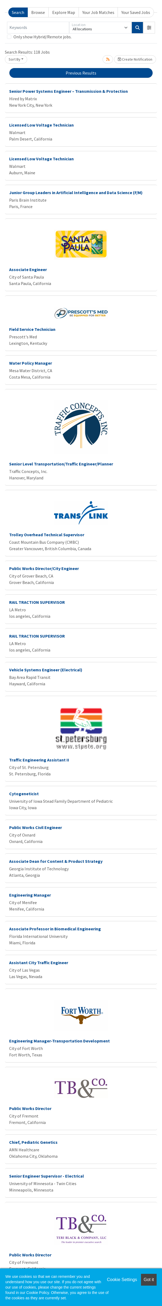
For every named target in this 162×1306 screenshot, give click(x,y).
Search (18, 12)
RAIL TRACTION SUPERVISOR (37, 602)
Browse (38, 12)
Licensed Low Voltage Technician (41, 125)
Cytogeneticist (24, 793)
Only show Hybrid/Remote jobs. (42, 36)
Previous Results (81, 73)
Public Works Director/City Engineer (44, 568)
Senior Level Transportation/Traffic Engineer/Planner (61, 464)
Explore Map (63, 12)
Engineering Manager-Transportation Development (59, 1041)
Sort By (14, 59)
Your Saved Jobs (135, 12)
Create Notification (135, 59)
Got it (149, 1279)
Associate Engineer (28, 269)
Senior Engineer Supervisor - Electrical (46, 1176)
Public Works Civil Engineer (35, 827)
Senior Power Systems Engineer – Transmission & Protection (68, 91)
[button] (149, 28)
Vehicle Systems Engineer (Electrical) (45, 669)
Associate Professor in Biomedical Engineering (55, 928)
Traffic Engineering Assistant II (39, 760)
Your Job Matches (98, 12)
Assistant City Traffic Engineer (38, 962)
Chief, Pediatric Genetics (33, 1142)
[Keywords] (38, 28)
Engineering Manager (30, 895)
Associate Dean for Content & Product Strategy (56, 861)
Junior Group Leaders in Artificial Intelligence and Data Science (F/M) (76, 192)
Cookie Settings (122, 1279)
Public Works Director (30, 1108)
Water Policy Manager (30, 363)
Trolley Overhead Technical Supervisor (46, 534)
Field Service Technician (32, 329)
